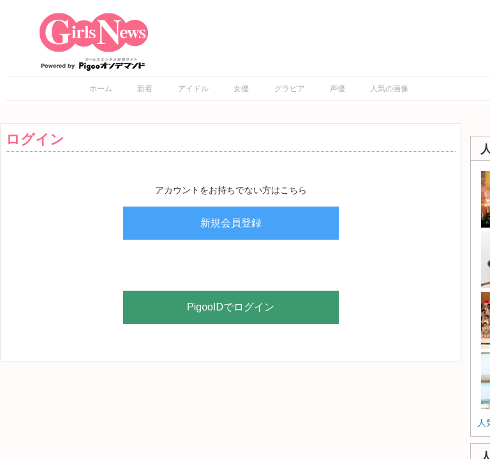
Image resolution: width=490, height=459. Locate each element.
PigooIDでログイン (230, 307)
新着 (144, 88)
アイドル (193, 88)
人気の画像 (389, 88)
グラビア (289, 88)
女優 (241, 88)
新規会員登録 (231, 222)
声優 (337, 88)
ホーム (100, 88)
